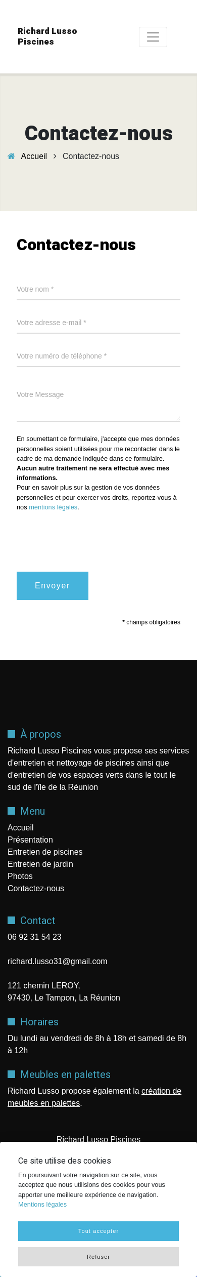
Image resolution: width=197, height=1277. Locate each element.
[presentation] (93, 540)
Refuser (98, 1257)
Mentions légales (42, 1204)
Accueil (34, 156)
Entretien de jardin (40, 864)
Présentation (30, 839)
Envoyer (52, 585)
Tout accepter (98, 1231)
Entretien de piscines (45, 852)
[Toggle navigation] (153, 37)
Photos (20, 876)
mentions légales (53, 507)
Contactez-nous (36, 888)
